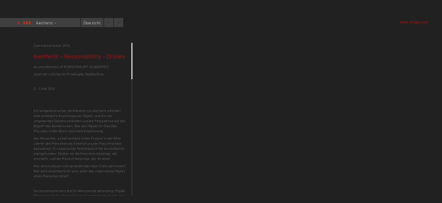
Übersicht (92, 23)
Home (24, 23)
